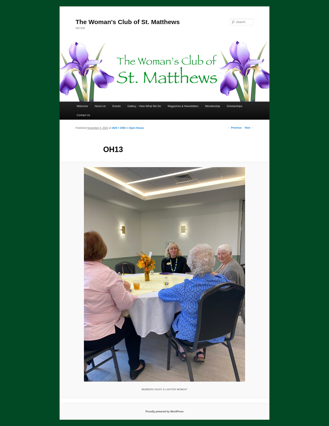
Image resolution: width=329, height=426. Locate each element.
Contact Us (83, 115)
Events (116, 106)
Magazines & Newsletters (183, 106)
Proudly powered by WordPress (164, 411)
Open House (136, 128)
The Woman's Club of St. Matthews (128, 21)
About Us (100, 106)
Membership (212, 106)
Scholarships (234, 106)
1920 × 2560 (118, 128)
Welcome (82, 106)
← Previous (235, 127)
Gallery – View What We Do (144, 106)
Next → (249, 127)
